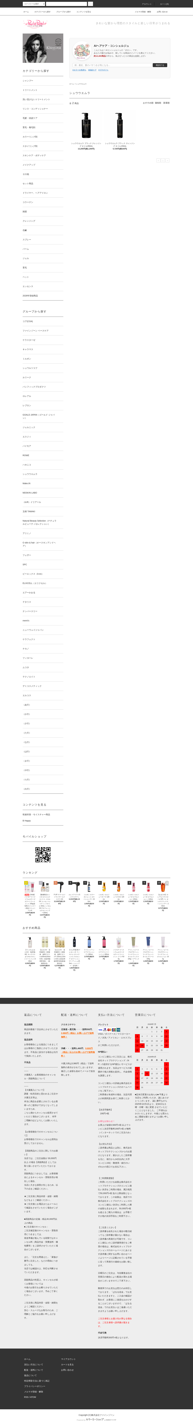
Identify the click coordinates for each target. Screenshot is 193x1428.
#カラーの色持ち (79, 70)
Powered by (96, 1420)
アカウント (145, 4)
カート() (163, 4)
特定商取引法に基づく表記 (36, 1381)
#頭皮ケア (92, 70)
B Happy (27, 820)
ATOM (33, 1397)
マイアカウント (68, 1359)
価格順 (158, 103)
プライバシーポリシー (34, 1386)
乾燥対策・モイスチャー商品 (36, 814)
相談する (160, 65)
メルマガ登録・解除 (141, 12)
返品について (30, 1375)
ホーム (26, 12)
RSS (26, 1397)
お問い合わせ (160, 12)
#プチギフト (103, 70)
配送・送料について (33, 1370)
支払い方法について (33, 1364)
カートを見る (67, 1364)
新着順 (166, 103)
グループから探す (62, 12)
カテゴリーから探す (41, 12)
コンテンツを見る (82, 12)
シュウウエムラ (81, 84)
